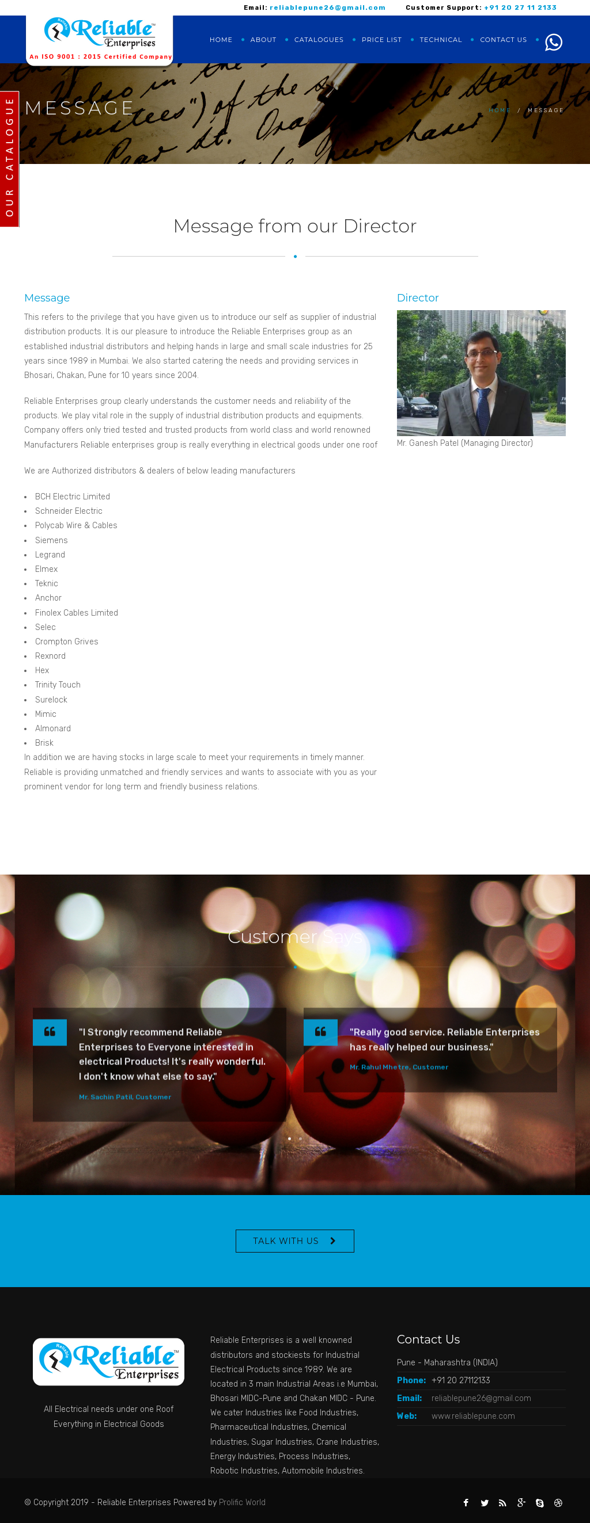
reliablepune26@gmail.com (481, 1398)
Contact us (503, 40)
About (264, 40)
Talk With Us (286, 1241)
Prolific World (242, 1502)
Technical (441, 40)
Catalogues (319, 40)
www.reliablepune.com (473, 1416)
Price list (382, 40)
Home (221, 40)
